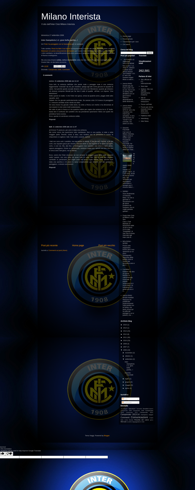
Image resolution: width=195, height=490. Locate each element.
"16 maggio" (124, 408)
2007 (125, 347)
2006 (125, 350)
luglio (127, 379)
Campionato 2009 (138, 410)
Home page (78, 245)
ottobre (128, 356)
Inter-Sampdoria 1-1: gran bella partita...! (129, 366)
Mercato (124, 422)
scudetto (129, 422)
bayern (151, 408)
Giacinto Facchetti (126, 129)
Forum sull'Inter (146, 104)
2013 (125, 331)
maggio (128, 385)
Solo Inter (144, 86)
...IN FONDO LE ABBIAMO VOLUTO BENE (128, 61)
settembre (129, 359)
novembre (129, 353)
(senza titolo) (127, 83)
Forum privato (128, 39)
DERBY (125, 191)
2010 (125, 340)
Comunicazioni (139, 417)
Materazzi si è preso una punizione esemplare (57, 51)
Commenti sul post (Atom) (57, 250)
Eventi (131, 420)
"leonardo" (139, 408)
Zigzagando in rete (138, 422)
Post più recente (49, 245)
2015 (125, 325)
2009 (125, 344)
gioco (151, 420)
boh (50, 127)
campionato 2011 (132, 412)
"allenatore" (132, 408)
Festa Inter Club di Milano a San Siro (128, 217)
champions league (147, 414)
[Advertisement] (78, 225)
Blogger (106, 436)
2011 (125, 337)
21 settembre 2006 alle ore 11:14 (67, 81)
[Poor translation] (9, 454)
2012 (125, 334)
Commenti (66, 69)
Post (124, 399)
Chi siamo (126, 44)
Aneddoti (146, 408)
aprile (127, 388)
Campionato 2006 (54, 69)
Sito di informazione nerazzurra (145, 99)
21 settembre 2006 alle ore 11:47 (65, 127)
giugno (127, 382)
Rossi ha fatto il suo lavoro (60, 48)
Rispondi (52, 119)
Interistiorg (144, 118)
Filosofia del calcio (141, 420)
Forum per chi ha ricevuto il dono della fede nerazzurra (147, 110)
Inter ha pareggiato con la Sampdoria (58, 44)
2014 (125, 328)
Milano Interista (71, 16)
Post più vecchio (106, 245)
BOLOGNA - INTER (127, 242)
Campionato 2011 (146, 412)
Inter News (145, 121)
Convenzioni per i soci (131, 42)
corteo (126, 420)
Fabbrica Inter (146, 116)
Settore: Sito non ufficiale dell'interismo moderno (147, 92)
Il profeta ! (126, 269)
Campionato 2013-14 (130, 414)
